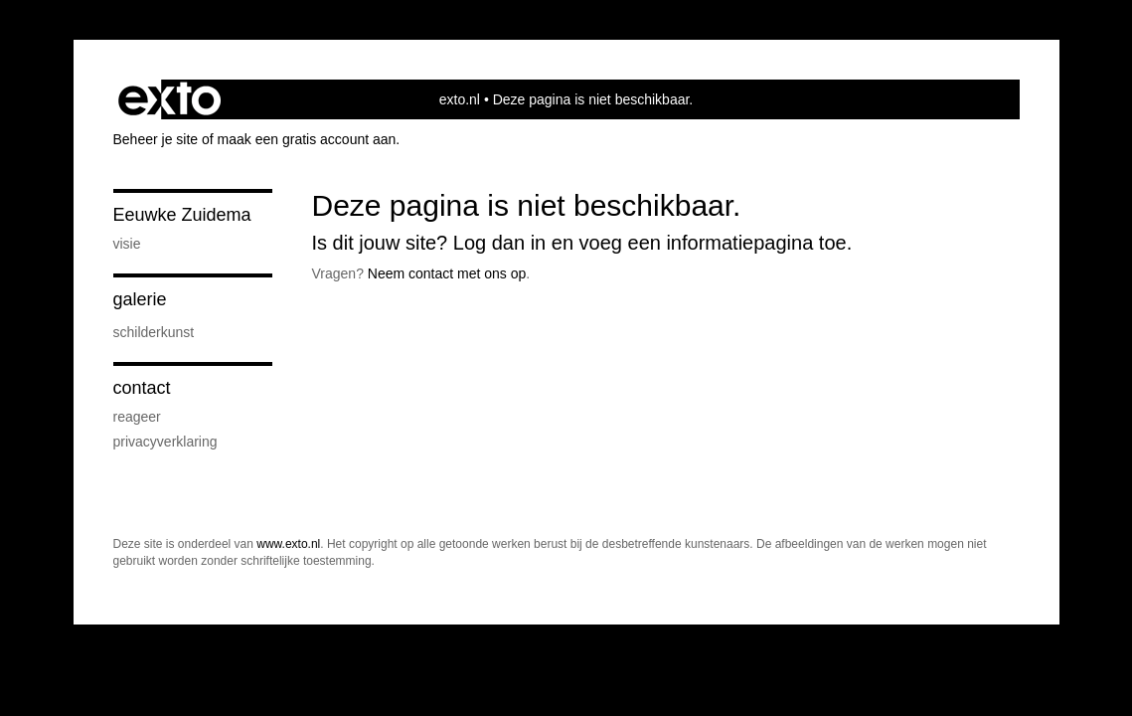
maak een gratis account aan (307, 139)
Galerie (140, 299)
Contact (142, 388)
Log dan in (499, 243)
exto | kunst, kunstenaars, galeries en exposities (169, 99)
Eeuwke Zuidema (182, 215)
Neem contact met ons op (447, 273)
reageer (137, 417)
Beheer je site (156, 139)
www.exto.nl (288, 544)
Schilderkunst (154, 332)
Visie (127, 244)
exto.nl (459, 99)
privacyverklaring (165, 441)
